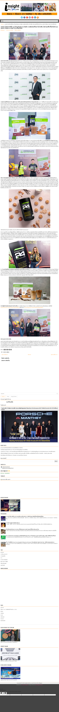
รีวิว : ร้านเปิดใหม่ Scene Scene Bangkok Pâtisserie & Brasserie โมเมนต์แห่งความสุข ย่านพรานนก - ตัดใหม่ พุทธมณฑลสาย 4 (30, 542)
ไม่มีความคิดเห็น (18, 30)
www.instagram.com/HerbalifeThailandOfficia (33, 307)
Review (2, 552)
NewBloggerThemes (39, 684)
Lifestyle (2, 616)
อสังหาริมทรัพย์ (3, 563)
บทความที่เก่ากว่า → (54, 354)
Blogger (40, 683)
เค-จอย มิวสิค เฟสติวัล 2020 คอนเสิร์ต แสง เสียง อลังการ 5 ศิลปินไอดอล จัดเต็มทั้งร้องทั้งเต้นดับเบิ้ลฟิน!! (25, 516)
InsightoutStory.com (29, 683)
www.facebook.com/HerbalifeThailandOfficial (10, 307)
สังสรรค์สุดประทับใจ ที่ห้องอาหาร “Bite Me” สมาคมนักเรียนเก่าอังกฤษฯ (14, 455)
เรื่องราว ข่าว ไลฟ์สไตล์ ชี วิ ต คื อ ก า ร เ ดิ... (9, 609)
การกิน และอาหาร (4, 554)
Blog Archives (14, 396)
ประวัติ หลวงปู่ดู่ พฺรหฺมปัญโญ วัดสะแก (13, 522)
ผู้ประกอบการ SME (4, 561)
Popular (3, 396)
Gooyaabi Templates (24, 684)
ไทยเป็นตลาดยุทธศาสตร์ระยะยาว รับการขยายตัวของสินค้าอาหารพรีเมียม (14, 449)
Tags (8, 396)
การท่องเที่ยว (3, 556)
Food (2, 615)
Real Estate (3, 620)
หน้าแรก (29, 354)
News (2, 611)
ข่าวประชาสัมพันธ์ (4, 559)
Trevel (2, 618)
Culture (2, 613)
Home (2, 24)
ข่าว (1, 557)
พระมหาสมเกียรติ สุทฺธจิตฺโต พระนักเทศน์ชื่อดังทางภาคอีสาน (12, 447)
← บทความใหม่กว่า (4, 354)
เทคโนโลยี (3, 565)
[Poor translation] (5, 693)
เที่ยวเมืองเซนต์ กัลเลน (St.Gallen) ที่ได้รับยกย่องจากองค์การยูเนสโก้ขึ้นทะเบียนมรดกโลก (22, 529)
